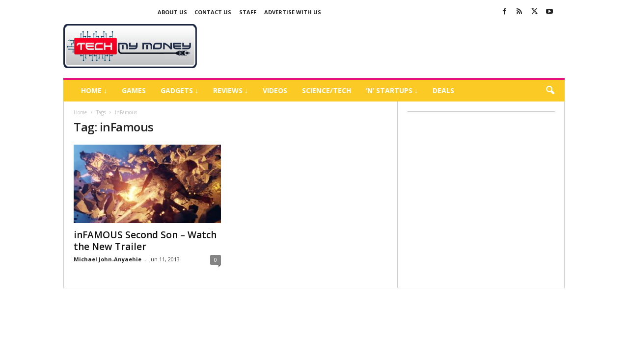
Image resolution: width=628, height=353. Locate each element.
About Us (172, 12)
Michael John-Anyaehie (107, 259)
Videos (275, 90)
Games (134, 90)
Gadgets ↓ (179, 90)
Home (80, 112)
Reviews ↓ (230, 90)
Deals (443, 90)
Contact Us (212, 12)
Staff (247, 12)
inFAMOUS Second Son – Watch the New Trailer (145, 240)
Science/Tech (326, 90)
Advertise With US (292, 12)
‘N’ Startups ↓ (392, 90)
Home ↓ (94, 90)
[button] (550, 90)
